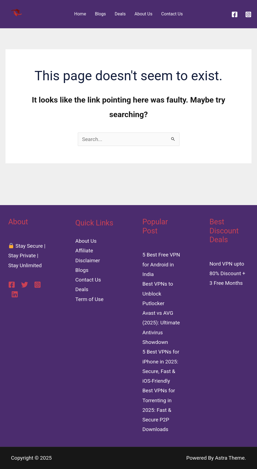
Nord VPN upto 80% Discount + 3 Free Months (227, 273)
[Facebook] (234, 14)
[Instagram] (248, 14)
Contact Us (172, 13)
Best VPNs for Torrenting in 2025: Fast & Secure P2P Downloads (158, 409)
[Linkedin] (14, 294)
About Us (143, 13)
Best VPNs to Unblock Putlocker (157, 294)
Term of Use (89, 299)
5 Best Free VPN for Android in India (161, 264)
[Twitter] (24, 284)
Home (80, 13)
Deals (120, 13)
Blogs (100, 13)
